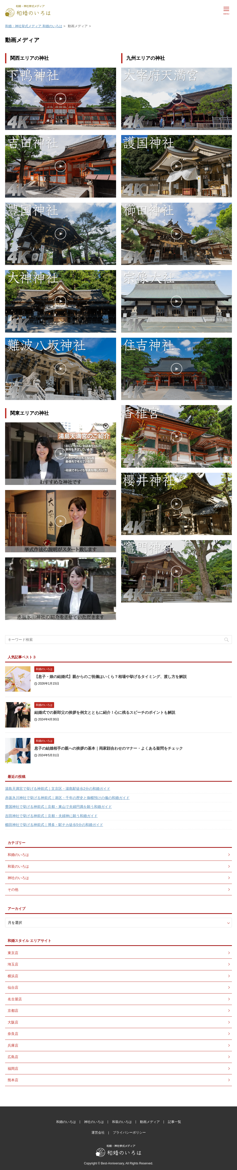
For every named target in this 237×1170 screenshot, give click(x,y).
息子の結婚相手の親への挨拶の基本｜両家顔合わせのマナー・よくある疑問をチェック (108, 748)
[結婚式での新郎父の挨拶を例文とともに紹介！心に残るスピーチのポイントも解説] (17, 715)
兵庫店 (13, 1045)
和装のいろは (18, 866)
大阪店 (13, 1022)
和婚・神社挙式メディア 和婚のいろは (33, 26)
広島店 (13, 1057)
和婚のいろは (44, 669)
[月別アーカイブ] (118, 923)
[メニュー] (226, 10)
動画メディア (150, 1122)
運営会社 (98, 1132)
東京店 (13, 953)
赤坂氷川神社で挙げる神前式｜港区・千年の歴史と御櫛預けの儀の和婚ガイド (67, 798)
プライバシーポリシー (129, 1132)
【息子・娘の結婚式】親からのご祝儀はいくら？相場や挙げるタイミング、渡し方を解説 (110, 676)
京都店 (13, 1011)
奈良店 (13, 1034)
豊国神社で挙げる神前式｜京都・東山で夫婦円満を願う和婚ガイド (58, 807)
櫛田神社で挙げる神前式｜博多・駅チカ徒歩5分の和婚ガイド (54, 825)
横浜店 (13, 976)
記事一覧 (174, 1122)
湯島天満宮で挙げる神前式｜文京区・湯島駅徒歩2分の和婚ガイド (57, 789)
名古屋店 (15, 999)
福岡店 (13, 1069)
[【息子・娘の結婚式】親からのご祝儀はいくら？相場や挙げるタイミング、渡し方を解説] (17, 679)
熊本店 (13, 1080)
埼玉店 (13, 964)
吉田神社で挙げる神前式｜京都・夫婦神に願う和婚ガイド (51, 816)
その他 (13, 889)
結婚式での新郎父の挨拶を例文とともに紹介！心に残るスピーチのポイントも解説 (104, 712)
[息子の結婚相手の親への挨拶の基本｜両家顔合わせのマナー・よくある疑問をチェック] (17, 750)
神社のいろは (18, 878)
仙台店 (13, 987)
